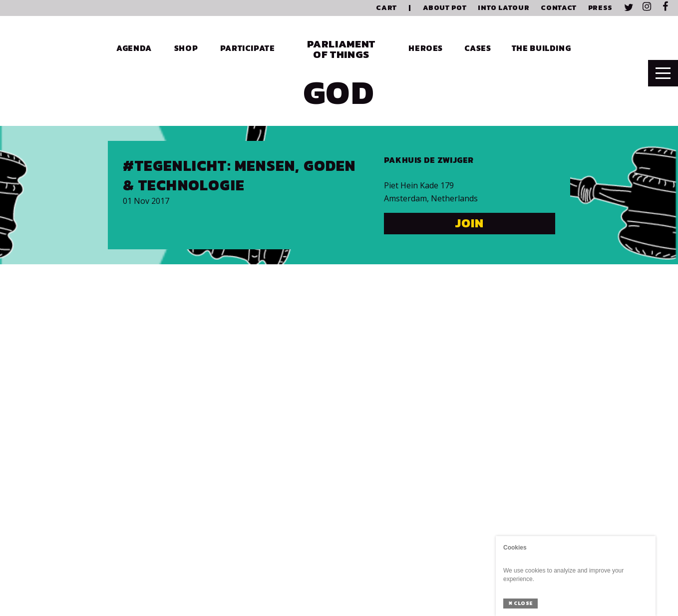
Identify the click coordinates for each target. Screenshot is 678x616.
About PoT (445, 7)
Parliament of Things (341, 48)
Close (520, 603)
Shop (186, 48)
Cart (386, 7)
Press (600, 7)
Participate (247, 48)
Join (469, 223)
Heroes (425, 48)
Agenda (134, 48)
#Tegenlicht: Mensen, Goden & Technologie (239, 175)
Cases (477, 48)
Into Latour (503, 7)
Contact (558, 7)
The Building (541, 48)
